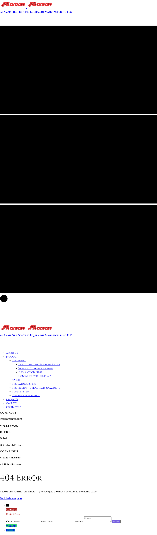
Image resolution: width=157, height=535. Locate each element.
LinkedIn (10, 530)
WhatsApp (11, 525)
